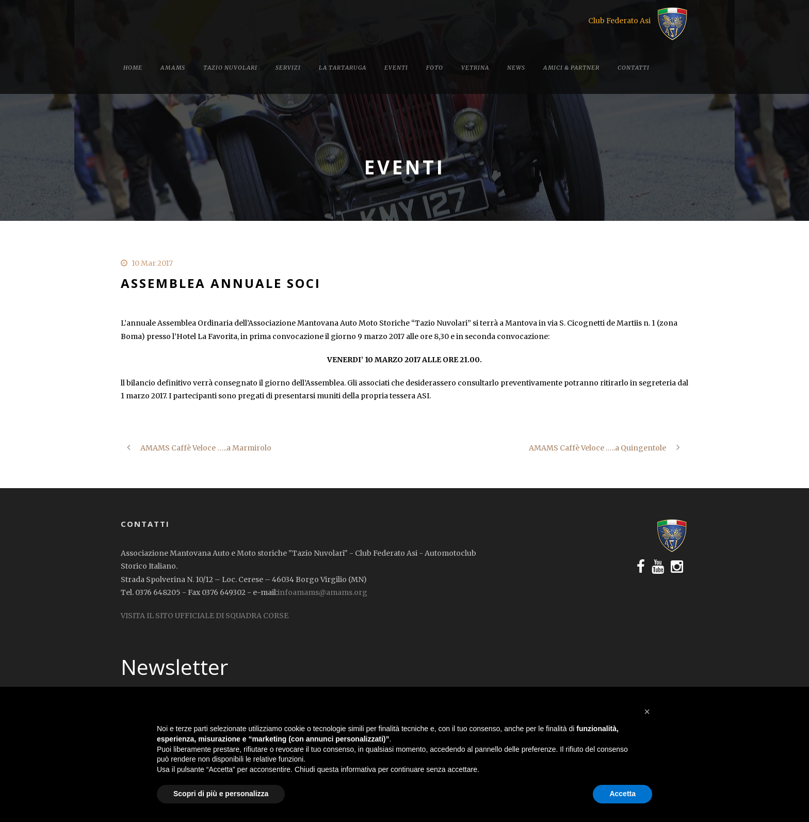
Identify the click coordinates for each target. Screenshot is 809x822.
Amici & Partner (571, 67)
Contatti (634, 67)
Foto (434, 67)
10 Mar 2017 (152, 263)
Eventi (396, 67)
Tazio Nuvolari (230, 67)
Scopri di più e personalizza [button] (220, 793)
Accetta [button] (622, 793)
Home (132, 67)
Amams (172, 67)
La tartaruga (342, 67)
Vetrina (475, 67)
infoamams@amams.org (322, 592)
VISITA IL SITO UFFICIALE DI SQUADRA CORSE (204, 615)
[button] (647, 711)
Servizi (288, 67)
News (516, 67)
